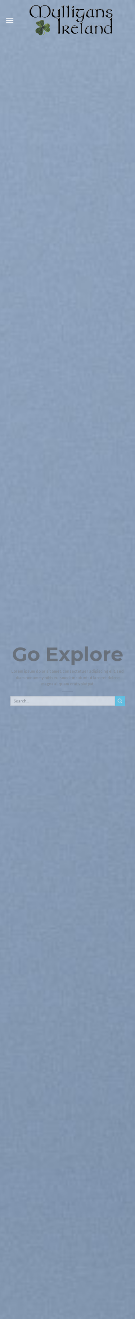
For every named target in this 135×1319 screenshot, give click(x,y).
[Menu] (9, 20)
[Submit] (120, 703)
